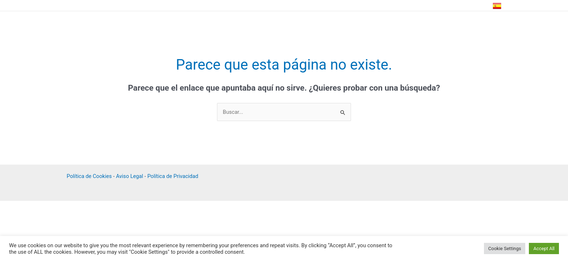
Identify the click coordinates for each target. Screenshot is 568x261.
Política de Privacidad (175, 176)
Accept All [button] (544, 248)
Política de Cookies (90, 176)
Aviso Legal (131, 176)
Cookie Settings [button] (504, 248)
